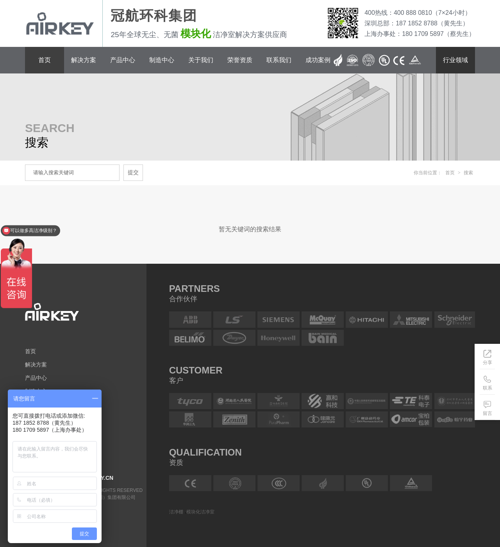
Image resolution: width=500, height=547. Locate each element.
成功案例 (317, 60)
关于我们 (200, 60)
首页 (44, 60)
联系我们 (278, 60)
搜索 (468, 172)
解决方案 (83, 60)
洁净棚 (176, 511)
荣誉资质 (239, 60)
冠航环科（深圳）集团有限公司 (103, 497)
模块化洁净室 (200, 511)
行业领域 (455, 60)
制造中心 (161, 60)
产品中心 (122, 60)
